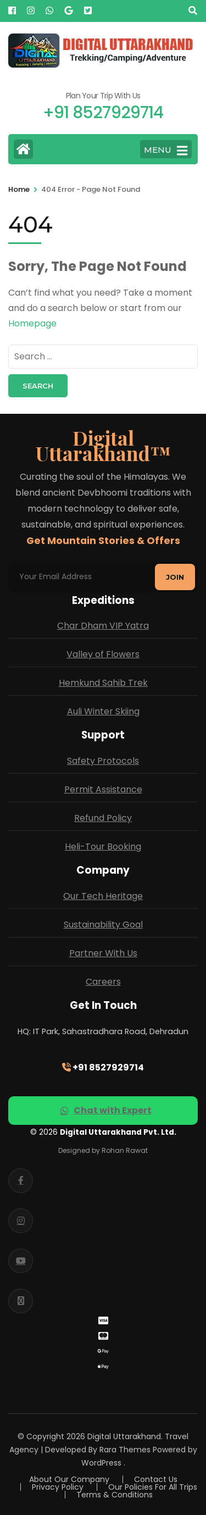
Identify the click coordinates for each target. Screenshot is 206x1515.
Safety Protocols (103, 760)
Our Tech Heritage (103, 896)
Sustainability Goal (103, 924)
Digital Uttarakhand (124, 1436)
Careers (103, 981)
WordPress (101, 1462)
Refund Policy (103, 818)
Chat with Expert (106, 1110)
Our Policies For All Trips (152, 1486)
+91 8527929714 (103, 1067)
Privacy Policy (57, 1486)
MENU (165, 151)
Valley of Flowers (103, 654)
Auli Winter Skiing (103, 711)
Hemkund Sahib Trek (103, 682)
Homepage (32, 323)
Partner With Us (103, 953)
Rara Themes (125, 1449)
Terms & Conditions (114, 1494)
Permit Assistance (103, 789)
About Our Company (69, 1479)
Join (175, 577)
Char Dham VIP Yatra (103, 625)
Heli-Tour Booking (103, 846)
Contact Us (155, 1479)
